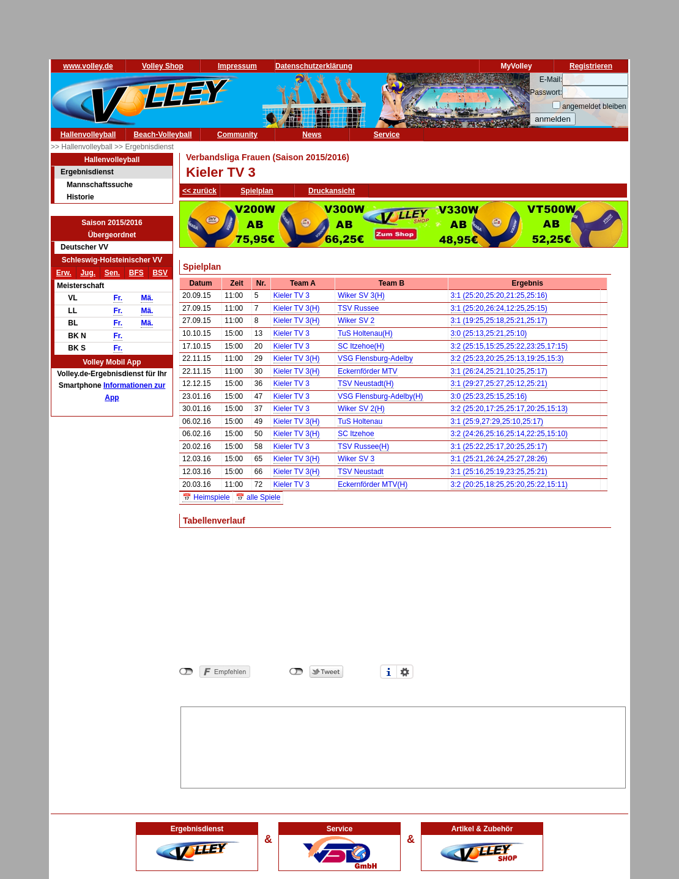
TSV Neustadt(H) (365, 383)
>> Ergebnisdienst (144, 147)
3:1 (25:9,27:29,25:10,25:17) (497, 421)
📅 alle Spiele (258, 497)
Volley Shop (163, 66)
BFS (136, 273)
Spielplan (256, 191)
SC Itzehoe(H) (361, 346)
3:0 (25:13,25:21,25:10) (489, 333)
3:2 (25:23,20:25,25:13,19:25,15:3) (507, 358)
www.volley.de (88, 66)
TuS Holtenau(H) (365, 333)
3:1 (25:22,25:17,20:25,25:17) (499, 446)
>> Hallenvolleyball (82, 147)
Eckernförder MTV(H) (372, 484)
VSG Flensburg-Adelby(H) (380, 396)
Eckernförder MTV (367, 371)
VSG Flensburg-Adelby (375, 358)
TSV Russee (358, 308)
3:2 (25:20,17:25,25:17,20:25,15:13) (509, 408)
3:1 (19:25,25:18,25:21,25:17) (499, 320)
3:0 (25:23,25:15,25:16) (489, 396)
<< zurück (199, 191)
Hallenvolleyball (88, 134)
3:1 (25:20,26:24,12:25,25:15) (499, 308)
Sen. (112, 273)
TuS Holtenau (360, 421)
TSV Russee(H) (363, 446)
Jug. (87, 273)
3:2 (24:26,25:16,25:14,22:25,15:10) (509, 433)
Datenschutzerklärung (313, 66)
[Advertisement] (403, 745)
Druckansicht (331, 191)
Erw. (64, 273)
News (311, 134)
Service (387, 134)
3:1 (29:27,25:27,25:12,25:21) (499, 383)
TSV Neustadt (361, 471)
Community (237, 134)
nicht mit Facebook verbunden (186, 671)
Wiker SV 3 (356, 458)
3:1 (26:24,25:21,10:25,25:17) (499, 371)
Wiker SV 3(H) (361, 295)
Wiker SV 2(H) (361, 408)
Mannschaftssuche (100, 184)
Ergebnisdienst (87, 172)
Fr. (117, 298)
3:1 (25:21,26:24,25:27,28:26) (499, 458)
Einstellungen (405, 671)
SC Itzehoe (356, 433)
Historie (80, 197)
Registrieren (591, 66)
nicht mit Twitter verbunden (296, 671)
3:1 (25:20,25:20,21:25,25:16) (499, 295)
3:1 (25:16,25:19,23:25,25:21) (499, 471)
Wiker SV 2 (356, 320)
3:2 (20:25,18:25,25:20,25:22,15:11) (509, 484)
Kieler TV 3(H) (296, 308)
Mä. (147, 298)
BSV (160, 273)
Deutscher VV (84, 247)
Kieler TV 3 (291, 295)
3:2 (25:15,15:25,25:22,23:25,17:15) (509, 346)
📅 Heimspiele (206, 497)
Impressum (237, 66)
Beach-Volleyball (162, 134)
